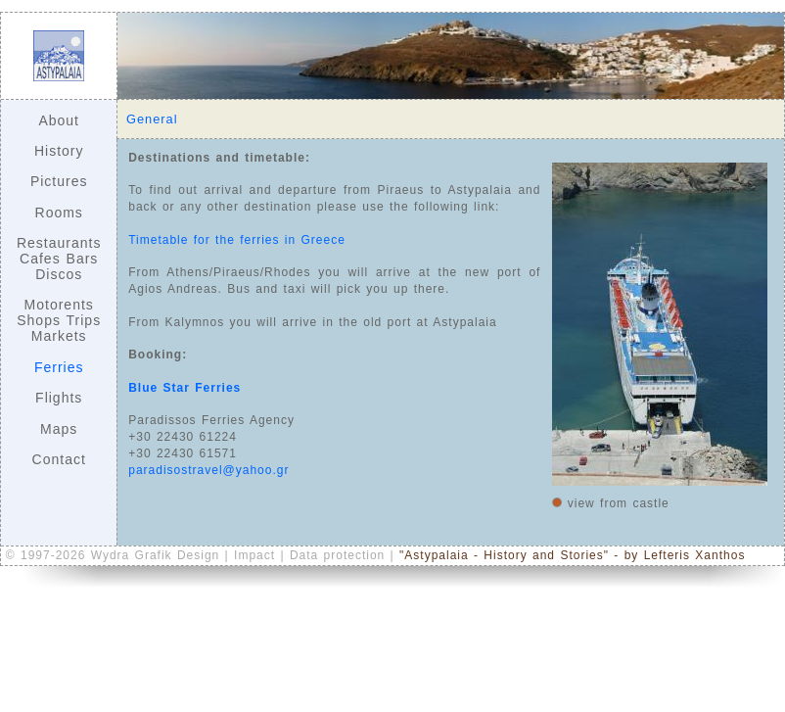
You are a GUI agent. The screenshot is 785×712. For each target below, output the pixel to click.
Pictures (59, 181)
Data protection (340, 555)
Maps (58, 429)
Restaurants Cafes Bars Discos (59, 258)
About (58, 120)
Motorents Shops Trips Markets (59, 320)
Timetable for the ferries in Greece (237, 240)
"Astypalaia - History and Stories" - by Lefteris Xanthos (572, 555)
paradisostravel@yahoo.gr (208, 470)
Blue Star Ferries (184, 388)
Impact (257, 555)
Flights (58, 397)
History (59, 151)
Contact (59, 459)
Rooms (59, 212)
